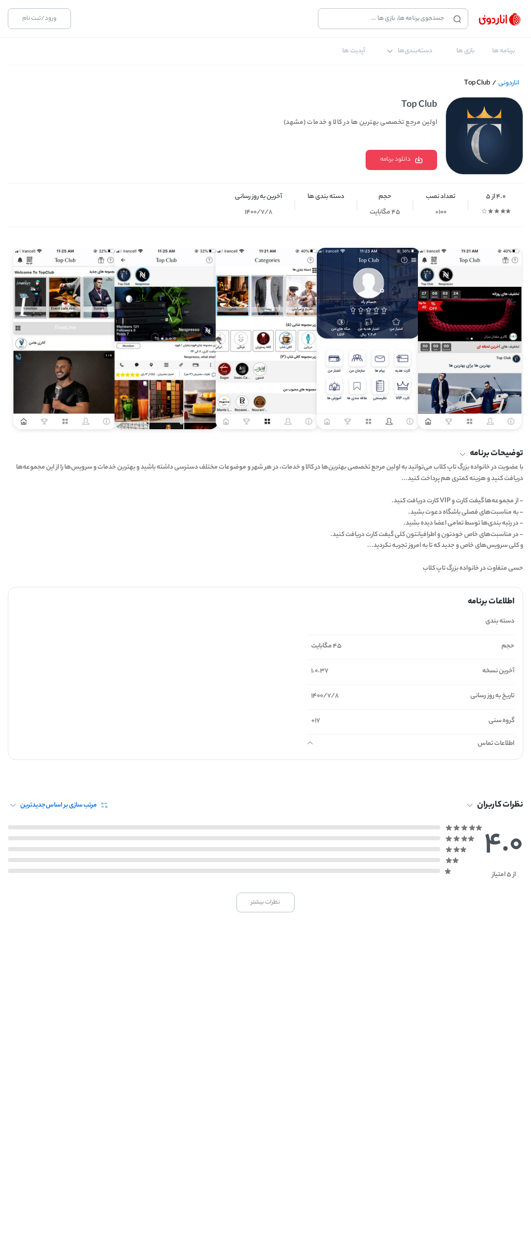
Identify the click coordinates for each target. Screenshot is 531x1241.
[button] (265, 454)
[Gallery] (265, 334)
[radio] (508, 211)
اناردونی (508, 83)
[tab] (503, 51)
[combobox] (383, 18)
